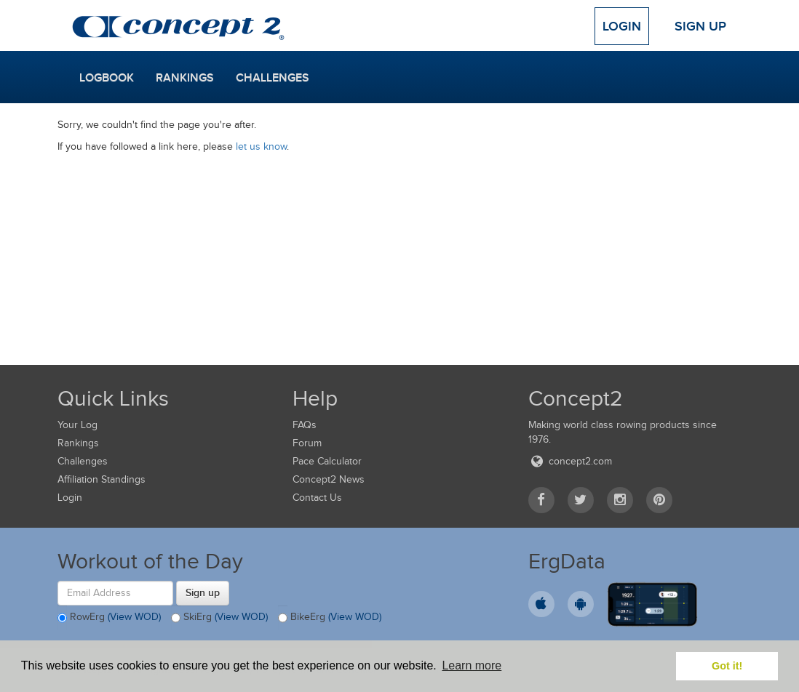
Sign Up (700, 26)
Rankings (185, 77)
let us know (261, 146)
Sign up (203, 592)
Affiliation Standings (101, 479)
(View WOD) (134, 616)
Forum (307, 443)
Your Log (77, 424)
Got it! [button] (727, 666)
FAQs (305, 424)
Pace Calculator (327, 461)
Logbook (106, 77)
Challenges (272, 77)
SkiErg (219, 618)
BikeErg (329, 618)
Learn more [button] (471, 665)
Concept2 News (329, 479)
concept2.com (570, 461)
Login (622, 26)
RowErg (109, 618)
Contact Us (317, 497)
